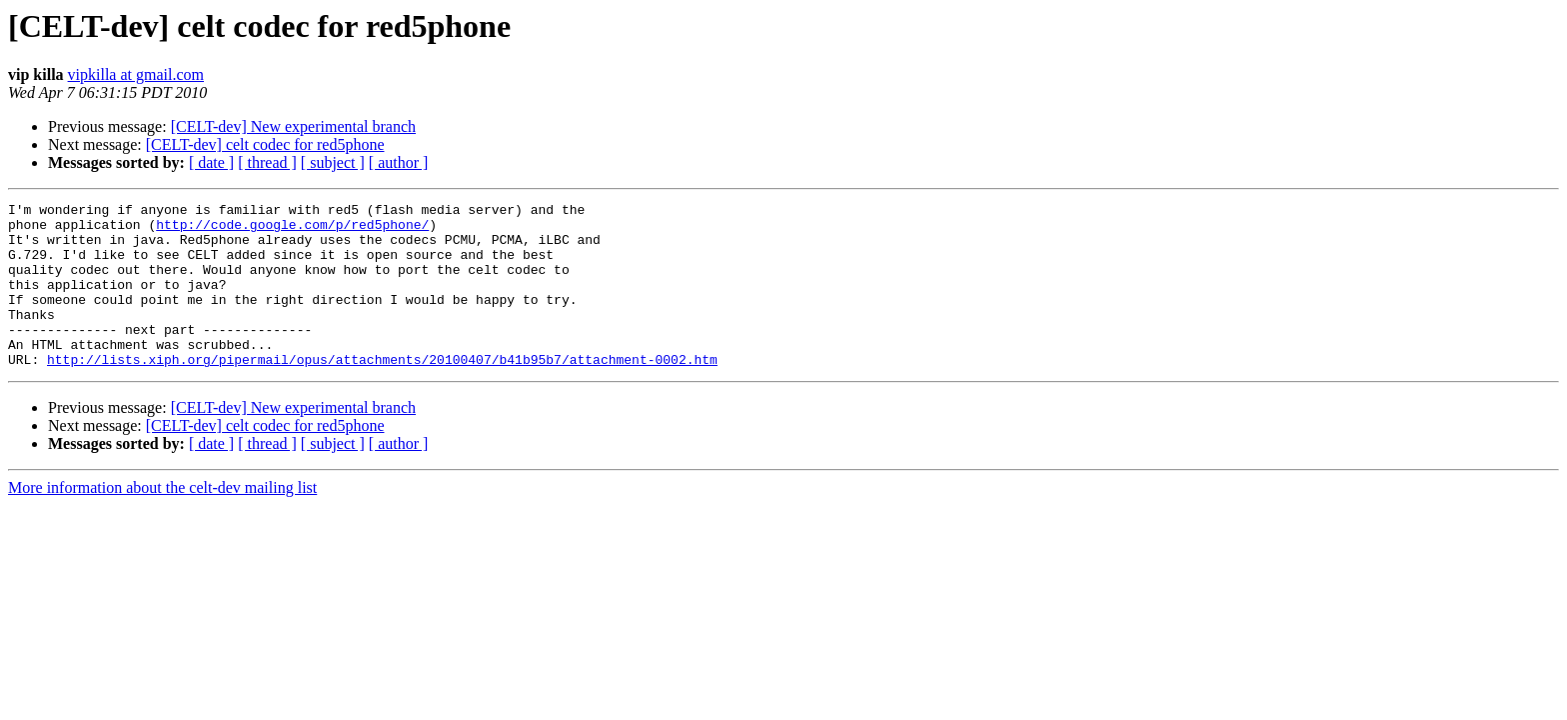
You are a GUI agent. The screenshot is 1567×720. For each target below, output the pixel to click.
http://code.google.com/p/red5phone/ (292, 230)
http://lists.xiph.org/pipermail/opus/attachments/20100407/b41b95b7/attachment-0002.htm (382, 392)
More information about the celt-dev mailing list (162, 520)
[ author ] (399, 162)
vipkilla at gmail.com (136, 74)
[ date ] (211, 162)
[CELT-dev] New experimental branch (293, 126)
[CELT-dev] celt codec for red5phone (265, 144)
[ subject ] (333, 162)
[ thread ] (267, 162)
